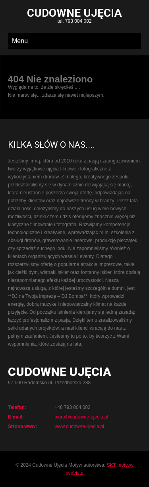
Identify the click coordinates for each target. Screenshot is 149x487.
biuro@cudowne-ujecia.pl (81, 417)
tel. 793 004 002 (74, 16)
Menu (20, 40)
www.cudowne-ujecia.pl (79, 426)
